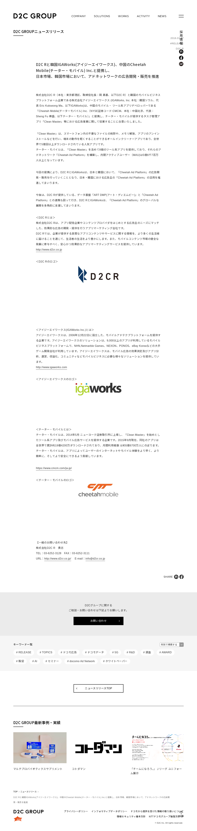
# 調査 (147, 652)
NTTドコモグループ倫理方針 (164, 816)
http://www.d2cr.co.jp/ (57, 558)
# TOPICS (46, 652)
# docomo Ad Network (81, 661)
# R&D (131, 652)
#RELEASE (177, 43)
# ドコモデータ (94, 652)
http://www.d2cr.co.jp (49, 249)
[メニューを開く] (181, 16)
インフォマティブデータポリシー (109, 811)
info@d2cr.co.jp (95, 558)
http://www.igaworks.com (51, 367)
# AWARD (165, 652)
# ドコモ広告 (69, 652)
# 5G (115, 652)
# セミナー (52, 661)
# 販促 (20, 661)
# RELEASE (23, 652)
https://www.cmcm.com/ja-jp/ (54, 468)
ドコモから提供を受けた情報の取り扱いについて (157, 811)
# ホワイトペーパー (115, 661)
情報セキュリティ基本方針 (131, 816)
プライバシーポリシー (76, 811)
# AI (34, 661)
